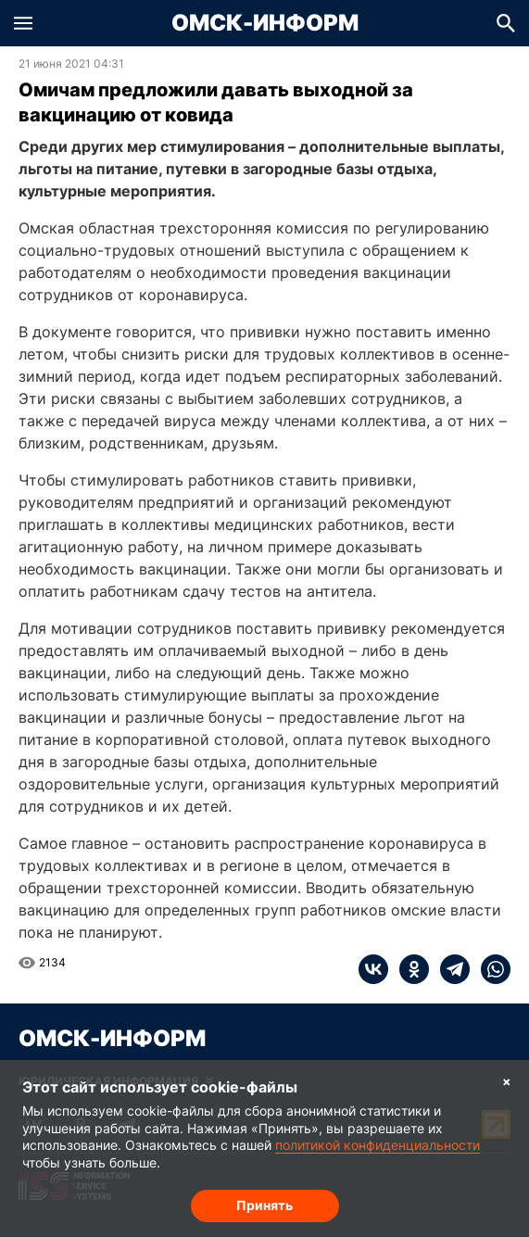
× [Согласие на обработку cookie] (506, 1081)
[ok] (408, 969)
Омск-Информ (265, 23)
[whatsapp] (490, 969)
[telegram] (449, 969)
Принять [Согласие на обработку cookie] (264, 1205)
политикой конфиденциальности (377, 1145)
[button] (23, 23)
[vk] (373, 969)
